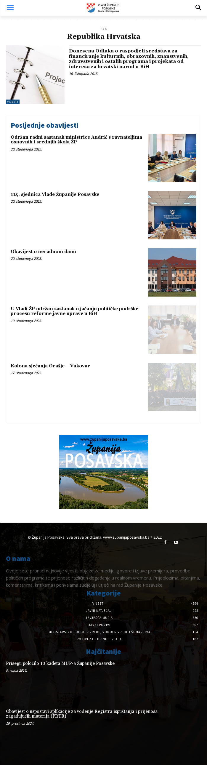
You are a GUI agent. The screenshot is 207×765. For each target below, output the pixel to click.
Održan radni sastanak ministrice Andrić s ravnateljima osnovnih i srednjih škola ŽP (76, 140)
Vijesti (12, 102)
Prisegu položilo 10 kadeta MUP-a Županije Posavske (60, 663)
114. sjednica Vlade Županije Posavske (55, 194)
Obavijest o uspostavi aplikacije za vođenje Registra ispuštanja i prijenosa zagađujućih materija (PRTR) (82, 714)
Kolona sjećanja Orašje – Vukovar (50, 366)
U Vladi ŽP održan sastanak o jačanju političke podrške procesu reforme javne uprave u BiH (74, 311)
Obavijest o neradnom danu (43, 252)
